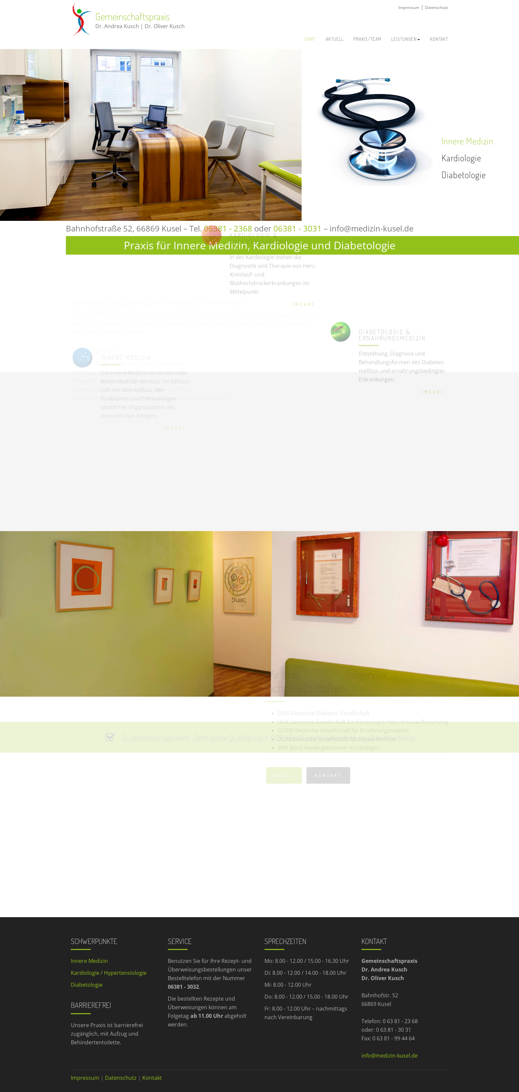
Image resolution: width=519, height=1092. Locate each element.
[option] (216, 135)
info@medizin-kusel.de (371, 228)
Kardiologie (461, 157)
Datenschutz (436, 7)
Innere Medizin (468, 140)
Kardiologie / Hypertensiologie (109, 972)
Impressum (409, 7)
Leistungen (405, 39)
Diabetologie (464, 174)
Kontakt (152, 1077)
